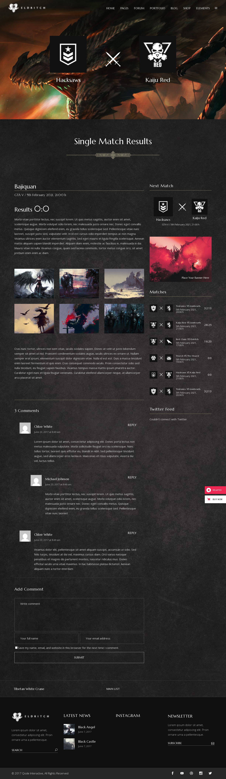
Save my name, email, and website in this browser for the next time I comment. (68, 648)
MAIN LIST (113, 689)
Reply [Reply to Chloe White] (132, 425)
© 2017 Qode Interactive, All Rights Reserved (40, 773)
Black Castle (87, 741)
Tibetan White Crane (29, 689)
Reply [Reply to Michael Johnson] (132, 477)
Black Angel (86, 727)
